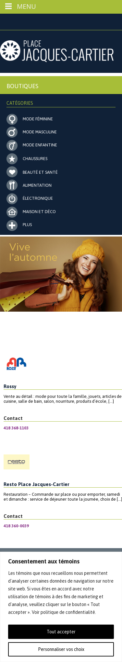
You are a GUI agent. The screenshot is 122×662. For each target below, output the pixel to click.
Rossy (10, 386)
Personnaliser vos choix (61, 649)
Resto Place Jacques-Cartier (36, 484)
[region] (61, 607)
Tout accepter (61, 631)
